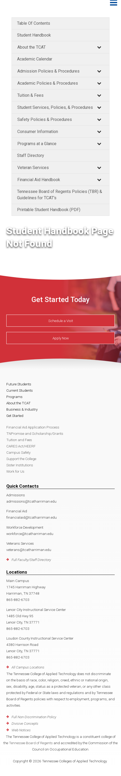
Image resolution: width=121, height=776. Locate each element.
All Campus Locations (28, 667)
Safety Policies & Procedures (44, 119)
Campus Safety (18, 452)
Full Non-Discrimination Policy (34, 717)
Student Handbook (34, 35)
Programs (14, 397)
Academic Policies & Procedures (47, 83)
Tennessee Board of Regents (31, 743)
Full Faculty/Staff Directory (31, 560)
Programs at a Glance (36, 143)
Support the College (21, 459)
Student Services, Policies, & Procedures (55, 107)
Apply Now (60, 338)
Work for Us (15, 471)
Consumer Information (37, 131)
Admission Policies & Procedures (48, 71)
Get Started (14, 415)
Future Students (18, 384)
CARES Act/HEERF (21, 446)
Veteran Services (33, 167)
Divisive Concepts (25, 723)
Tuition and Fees (19, 440)
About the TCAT (31, 47)
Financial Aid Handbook (38, 179)
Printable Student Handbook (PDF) (48, 209)
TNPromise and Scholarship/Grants (34, 433)
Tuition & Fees (30, 95)
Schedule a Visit (60, 321)
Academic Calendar (34, 59)
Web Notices (21, 730)
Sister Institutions (19, 465)
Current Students (19, 390)
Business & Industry (22, 409)
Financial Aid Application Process (32, 427)
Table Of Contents (33, 23)
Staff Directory (30, 155)
